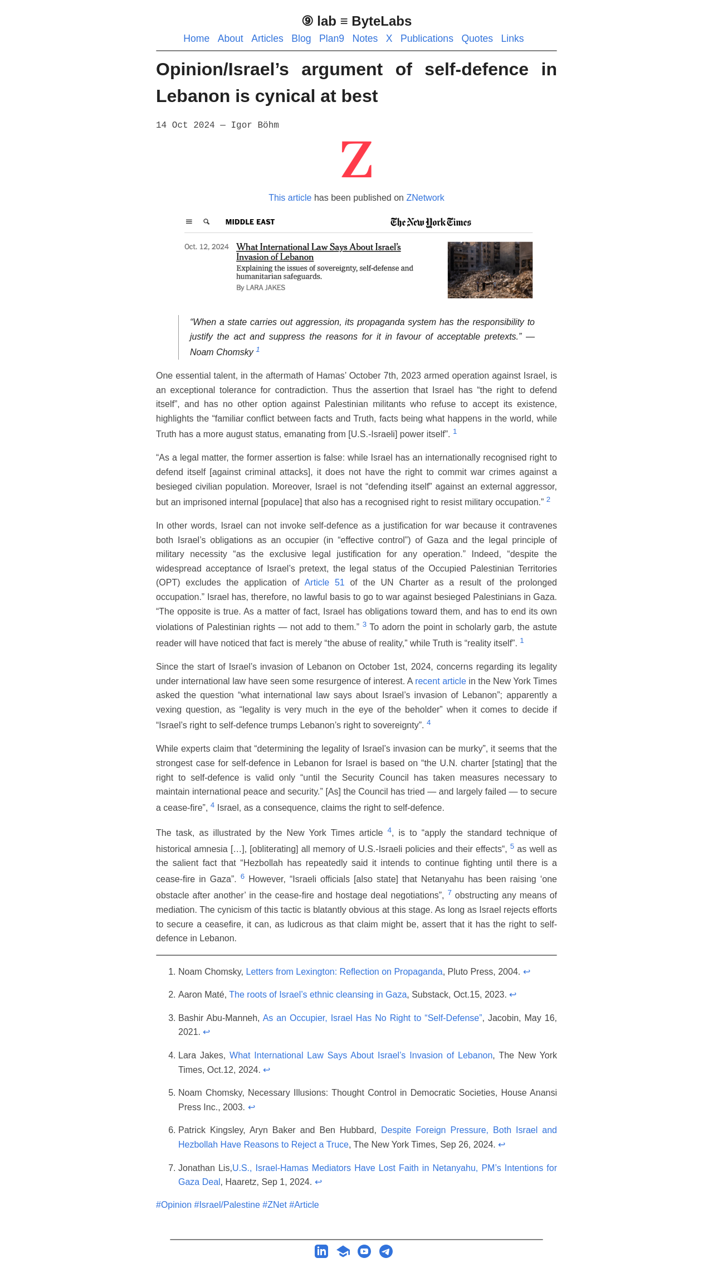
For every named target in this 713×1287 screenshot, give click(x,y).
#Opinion (174, 1204)
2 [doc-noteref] (548, 499)
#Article (304, 1204)
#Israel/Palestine (227, 1204)
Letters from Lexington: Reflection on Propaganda (344, 971)
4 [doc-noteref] (429, 722)
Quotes (477, 38)
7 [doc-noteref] (449, 892)
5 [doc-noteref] (512, 846)
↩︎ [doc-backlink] (526, 971)
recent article (440, 681)
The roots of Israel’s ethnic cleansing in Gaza (318, 994)
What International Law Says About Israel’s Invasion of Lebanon (360, 1055)
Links (512, 38)
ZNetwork (425, 197)
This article (289, 197)
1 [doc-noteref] (258, 349)
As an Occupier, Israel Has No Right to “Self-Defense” (372, 1018)
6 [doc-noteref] (243, 876)
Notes (365, 38)
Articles (267, 38)
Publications (427, 38)
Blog (301, 38)
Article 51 (325, 582)
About (230, 38)
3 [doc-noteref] (365, 624)
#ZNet (274, 1204)
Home (196, 38)
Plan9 (331, 38)
